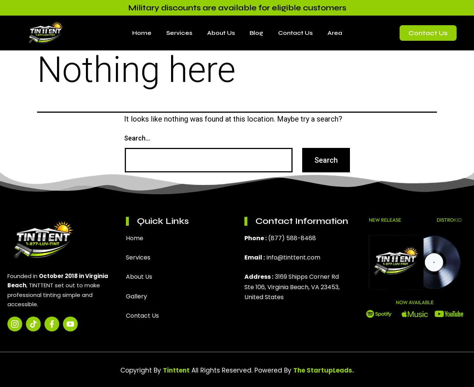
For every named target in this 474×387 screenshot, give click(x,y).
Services (179, 32)
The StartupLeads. (323, 370)
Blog (256, 32)
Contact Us (295, 32)
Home (141, 32)
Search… (137, 138)
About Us (221, 32)
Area (334, 32)
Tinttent (176, 370)
